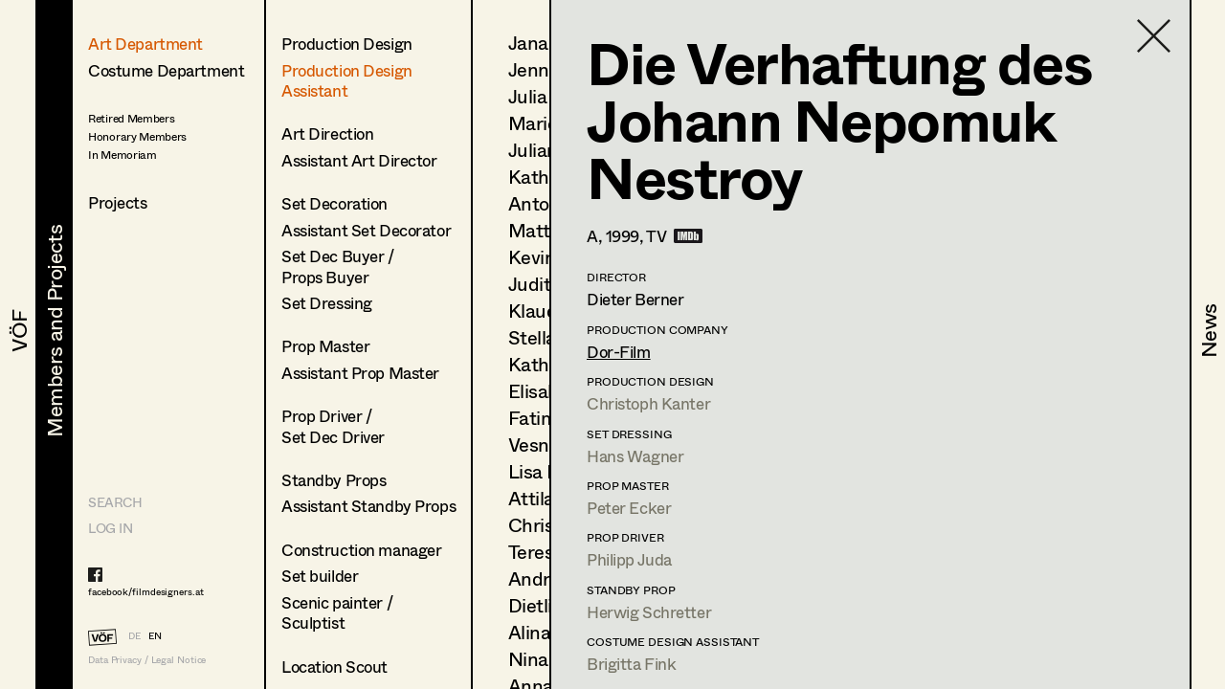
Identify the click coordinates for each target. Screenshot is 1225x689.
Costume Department (166, 70)
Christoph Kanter (648, 403)
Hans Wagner (635, 456)
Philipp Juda (629, 559)
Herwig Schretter (649, 612)
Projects (117, 202)
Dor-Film (619, 352)
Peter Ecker (629, 508)
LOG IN (110, 528)
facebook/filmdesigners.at (146, 591)
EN (155, 635)
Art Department (145, 43)
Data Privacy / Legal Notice (147, 660)
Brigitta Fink (631, 664)
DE (134, 635)
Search (115, 502)
